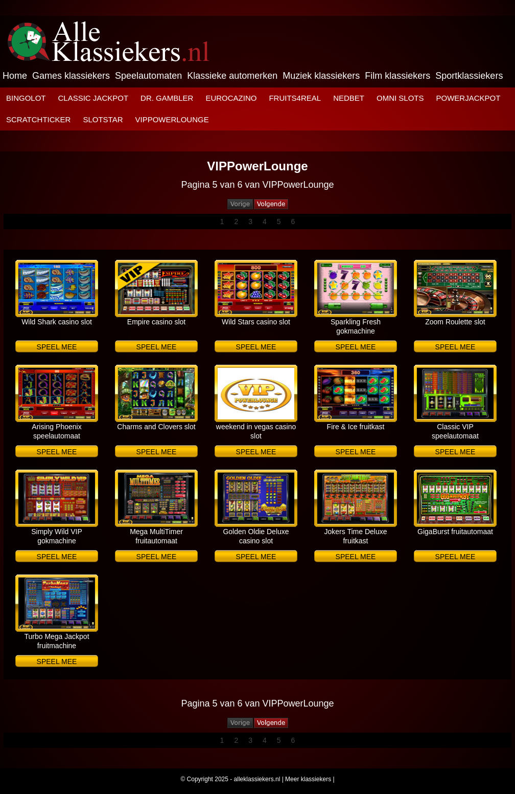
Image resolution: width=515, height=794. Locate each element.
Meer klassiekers (308, 779)
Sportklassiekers (469, 76)
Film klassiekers (397, 76)
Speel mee (57, 347)
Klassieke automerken (232, 76)
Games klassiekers (71, 76)
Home (15, 76)
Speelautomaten (148, 76)
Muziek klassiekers (321, 76)
